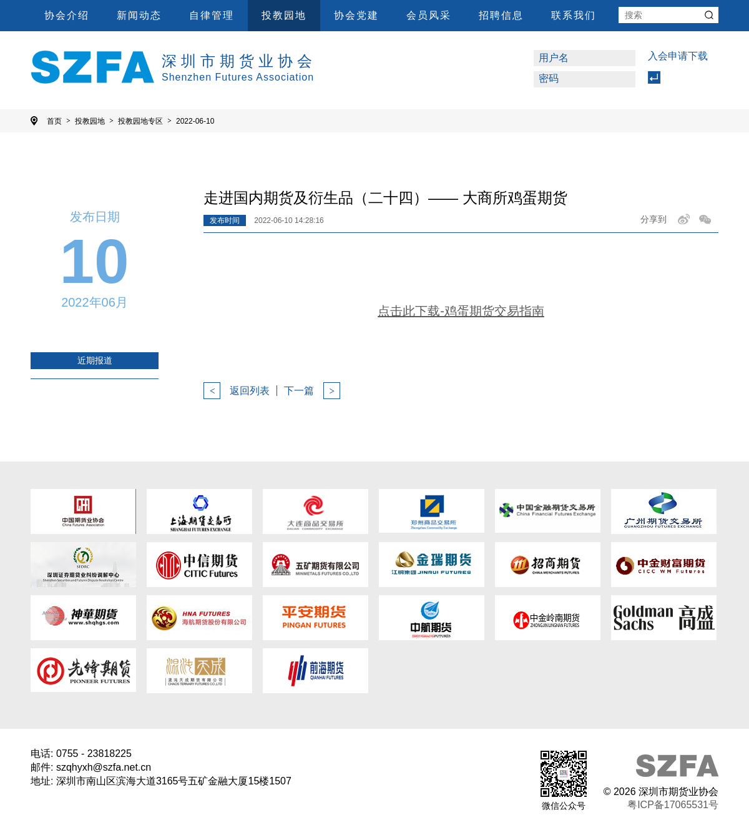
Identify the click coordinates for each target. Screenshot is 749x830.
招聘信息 (501, 15)
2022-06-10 (195, 121)
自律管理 (211, 15)
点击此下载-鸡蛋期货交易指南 (461, 311)
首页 (59, 121)
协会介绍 (66, 15)
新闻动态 (139, 15)
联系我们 (573, 15)
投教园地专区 (145, 121)
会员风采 (428, 15)
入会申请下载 (678, 56)
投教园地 (284, 15)
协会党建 (356, 15)
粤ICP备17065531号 (672, 804)
